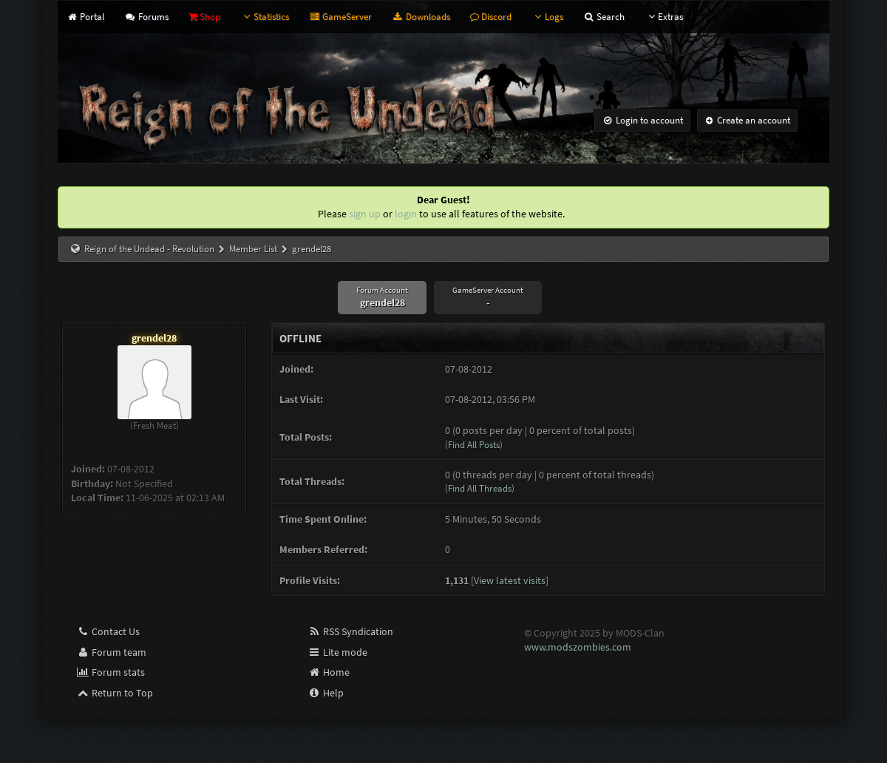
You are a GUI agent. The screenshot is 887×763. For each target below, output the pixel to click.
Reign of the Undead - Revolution (149, 249)
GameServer (340, 16)
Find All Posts (474, 444)
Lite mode (337, 652)
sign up (365, 213)
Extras (664, 16)
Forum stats (110, 672)
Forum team (111, 652)
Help (325, 692)
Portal (85, 16)
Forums (146, 16)
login (406, 213)
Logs (547, 16)
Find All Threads (480, 488)
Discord (491, 16)
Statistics (264, 16)
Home (328, 672)
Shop (204, 16)
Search (604, 16)
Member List (253, 249)
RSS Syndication (350, 631)
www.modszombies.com (577, 647)
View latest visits (510, 580)
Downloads (420, 16)
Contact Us (108, 631)
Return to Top (114, 692)
